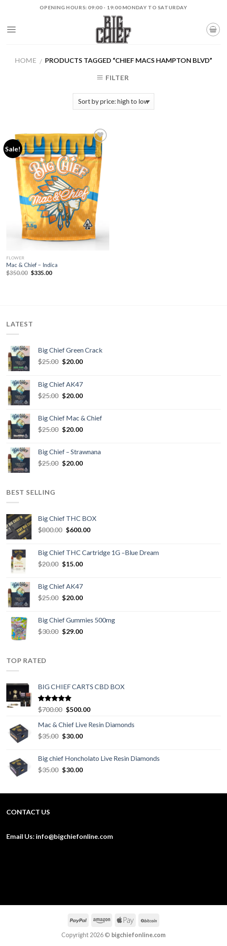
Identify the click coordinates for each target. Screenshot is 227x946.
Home (25, 60)
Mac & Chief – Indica (32, 264)
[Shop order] (113, 101)
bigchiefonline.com (83, 836)
